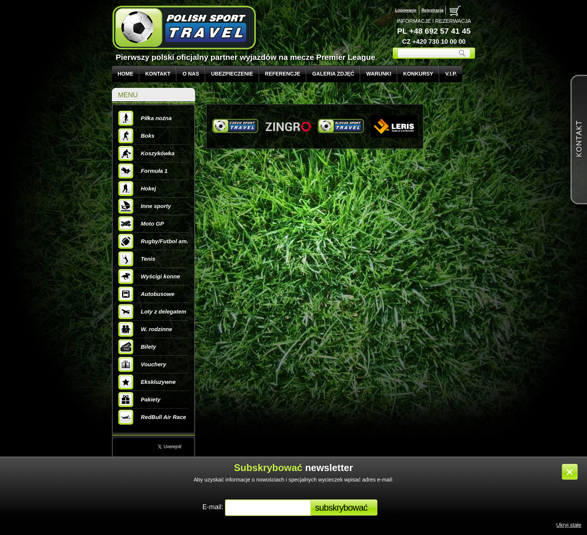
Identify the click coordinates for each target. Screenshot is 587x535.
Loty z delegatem (152, 311)
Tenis (136, 258)
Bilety (137, 346)
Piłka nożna (145, 118)
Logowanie (405, 10)
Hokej (137, 188)
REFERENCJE (282, 74)
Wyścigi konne (149, 276)
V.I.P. (451, 74)
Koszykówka (146, 153)
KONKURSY (418, 74)
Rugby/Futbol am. (153, 241)
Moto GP (141, 223)
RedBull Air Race (152, 417)
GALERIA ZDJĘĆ (333, 74)
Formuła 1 (143, 170)
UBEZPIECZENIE (232, 74)
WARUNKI (378, 74)
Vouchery (142, 364)
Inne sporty (144, 206)
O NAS (190, 74)
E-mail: (213, 507)
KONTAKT (157, 74)
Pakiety (139, 399)
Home (125, 74)
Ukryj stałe (568, 525)
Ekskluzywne (147, 381)
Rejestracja (433, 10)
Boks (136, 135)
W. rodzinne (145, 329)
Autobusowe (146, 294)
